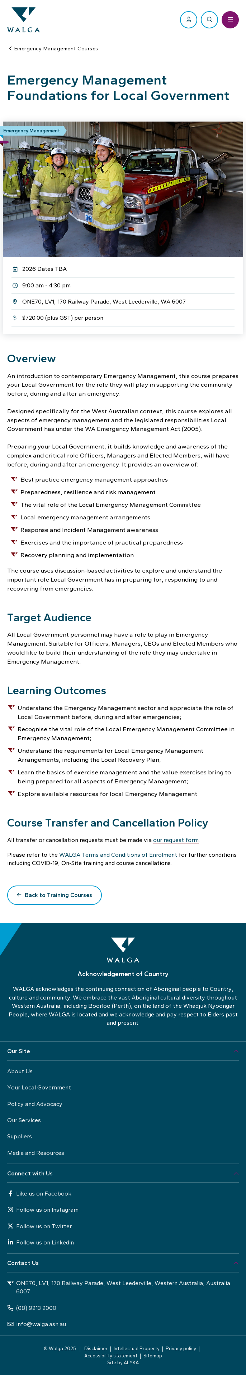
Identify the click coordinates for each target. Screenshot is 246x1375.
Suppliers (19, 1136)
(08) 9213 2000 (31, 1308)
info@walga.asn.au (36, 1324)
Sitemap (152, 1355)
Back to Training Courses (58, 895)
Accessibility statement (110, 1355)
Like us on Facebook (39, 1193)
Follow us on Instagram (43, 1209)
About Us (20, 1071)
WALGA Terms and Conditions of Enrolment (119, 854)
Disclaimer (96, 1348)
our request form (176, 840)
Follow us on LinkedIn (40, 1242)
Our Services (24, 1120)
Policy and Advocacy (34, 1104)
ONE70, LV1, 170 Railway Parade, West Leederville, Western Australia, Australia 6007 (118, 1287)
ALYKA (131, 1362)
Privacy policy (181, 1348)
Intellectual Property (137, 1348)
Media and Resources (35, 1152)
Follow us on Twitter (39, 1226)
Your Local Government (39, 1087)
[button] (123, 1051)
